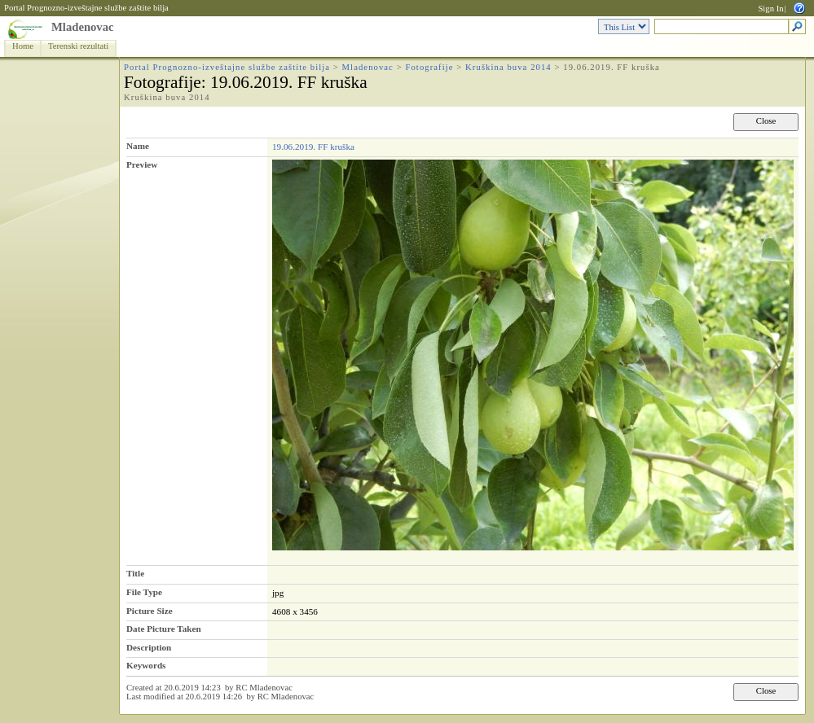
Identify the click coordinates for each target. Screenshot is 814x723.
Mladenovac (82, 26)
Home (22, 46)
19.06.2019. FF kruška (313, 146)
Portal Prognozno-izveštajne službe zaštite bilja (86, 7)
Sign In (770, 8)
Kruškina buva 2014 (508, 67)
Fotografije (429, 67)
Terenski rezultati (78, 46)
